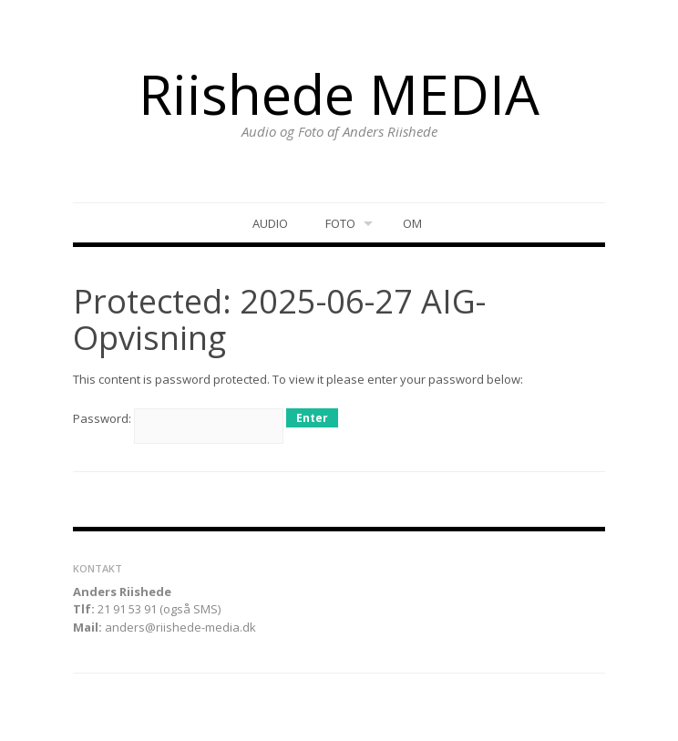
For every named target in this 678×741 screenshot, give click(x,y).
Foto (340, 223)
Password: (178, 418)
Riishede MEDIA (339, 94)
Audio (270, 223)
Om (412, 223)
